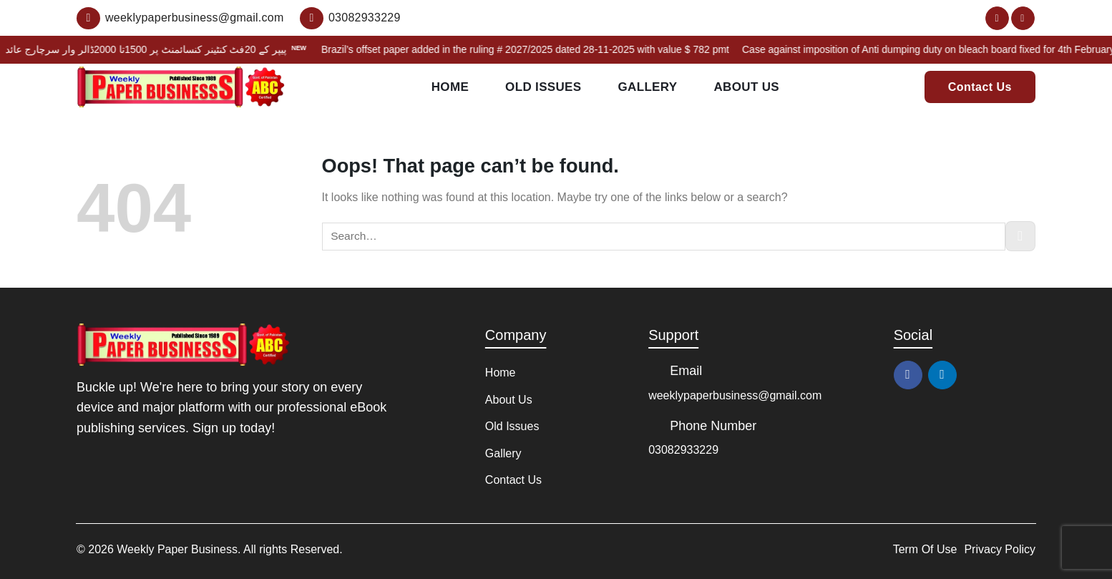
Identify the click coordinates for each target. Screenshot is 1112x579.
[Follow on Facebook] (997, 18)
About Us (746, 87)
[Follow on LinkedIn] (1023, 18)
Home (450, 87)
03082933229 (683, 450)
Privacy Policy (999, 549)
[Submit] (1020, 236)
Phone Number (713, 426)
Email (686, 371)
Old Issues (543, 87)
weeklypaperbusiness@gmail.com (734, 395)
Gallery (647, 87)
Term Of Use (925, 549)
